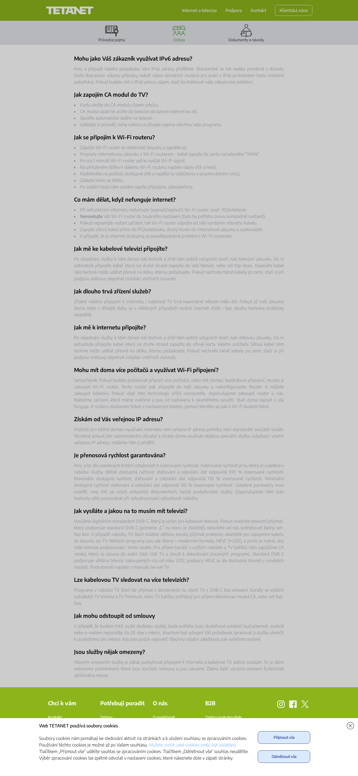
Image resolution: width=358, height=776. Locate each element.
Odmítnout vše (284, 756)
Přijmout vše (284, 737)
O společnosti (164, 717)
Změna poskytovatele (223, 717)
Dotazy (106, 717)
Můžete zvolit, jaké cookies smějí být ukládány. (193, 745)
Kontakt (55, 717)
